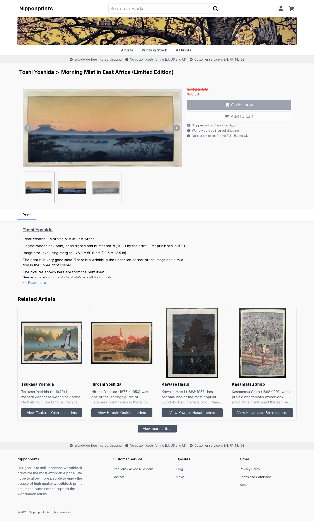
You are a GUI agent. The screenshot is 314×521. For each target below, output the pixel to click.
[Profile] (280, 8)
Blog (179, 469)
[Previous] (27, 127)
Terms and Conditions (255, 477)
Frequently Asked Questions (133, 469)
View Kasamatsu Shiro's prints (262, 412)
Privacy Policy (250, 469)
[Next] (176, 127)
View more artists (157, 428)
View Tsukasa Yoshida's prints (52, 412)
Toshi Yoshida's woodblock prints (84, 277)
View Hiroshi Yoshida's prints (122, 412)
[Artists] (128, 50)
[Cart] (292, 8)
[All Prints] (184, 50)
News (180, 477)
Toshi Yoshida (36, 72)
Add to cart (239, 116)
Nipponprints (36, 8)
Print (27, 215)
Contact (118, 477)
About (244, 485)
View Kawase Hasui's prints (192, 412)
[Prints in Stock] (155, 50)
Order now (239, 104)
